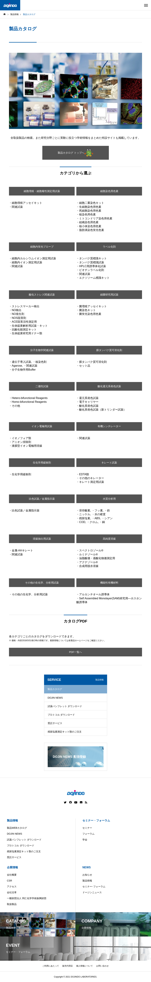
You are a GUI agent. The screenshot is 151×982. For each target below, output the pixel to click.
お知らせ (87, 874)
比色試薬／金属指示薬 (42, 498)
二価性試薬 (42, 386)
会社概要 (12, 874)
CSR (9, 880)
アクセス (12, 886)
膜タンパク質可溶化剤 (109, 350)
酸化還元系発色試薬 (109, 386)
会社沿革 (12, 892)
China (80, 979)
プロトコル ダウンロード (61, 714)
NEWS (86, 867)
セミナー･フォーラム (93, 886)
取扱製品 (12, 904)
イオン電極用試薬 (42, 426)
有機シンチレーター (109, 426)
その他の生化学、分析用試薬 (42, 582)
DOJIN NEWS (55, 697)
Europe (93, 979)
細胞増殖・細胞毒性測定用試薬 (41, 191)
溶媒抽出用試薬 (41, 538)
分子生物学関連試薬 (41, 350)
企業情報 (12, 867)
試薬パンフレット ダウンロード (65, 706)
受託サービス (55, 723)
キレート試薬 (109, 462)
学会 (84, 839)
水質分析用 (109, 498)
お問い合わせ (102, 966)
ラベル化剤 (109, 246)
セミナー (87, 827)
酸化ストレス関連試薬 (42, 294)
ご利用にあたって (50, 966)
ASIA (106, 979)
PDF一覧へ (75, 652)
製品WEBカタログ (17, 827)
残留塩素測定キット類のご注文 (65, 731)
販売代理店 (67, 966)
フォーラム (88, 833)
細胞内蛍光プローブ (41, 246)
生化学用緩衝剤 (41, 462)
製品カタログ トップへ (75, 152)
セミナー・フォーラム (96, 820)
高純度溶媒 (109, 538)
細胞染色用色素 (109, 191)
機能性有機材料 (109, 582)
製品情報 (12, 820)
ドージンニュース (92, 892)
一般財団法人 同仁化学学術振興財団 (26, 898)
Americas (65, 979)
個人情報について (84, 966)
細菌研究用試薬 (109, 294)
